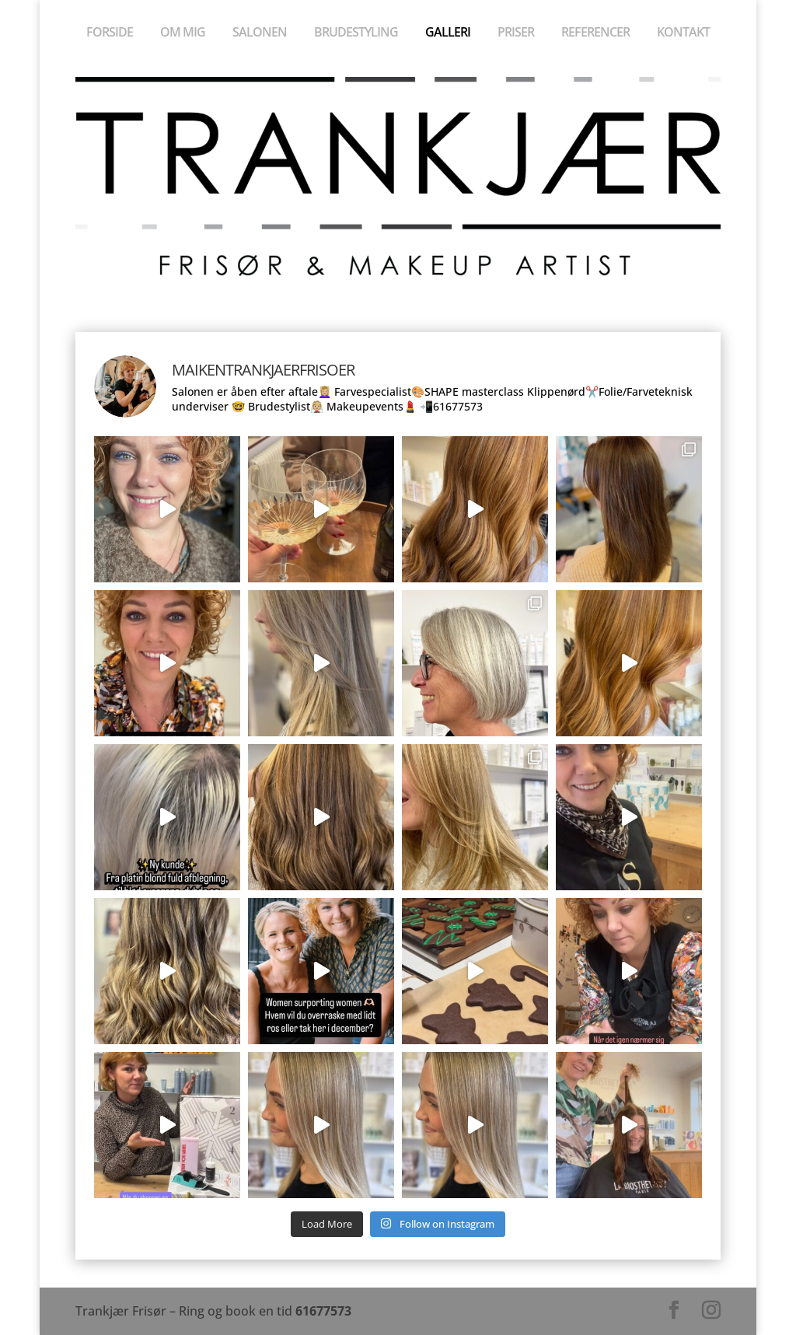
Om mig (182, 33)
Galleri (447, 33)
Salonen (259, 33)
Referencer (595, 33)
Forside (109, 33)
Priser (516, 33)
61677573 (323, 1310)
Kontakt (683, 33)
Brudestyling (356, 33)
